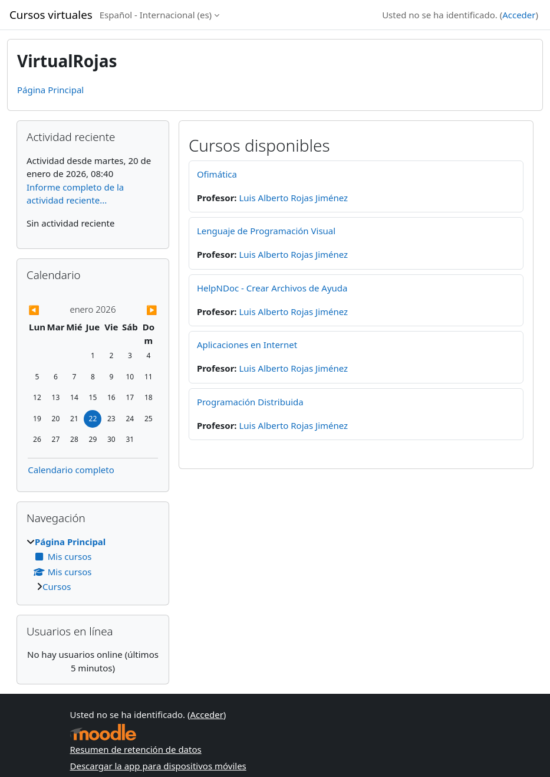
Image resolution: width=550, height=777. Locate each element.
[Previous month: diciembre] (47, 310)
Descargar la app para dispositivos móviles (158, 766)
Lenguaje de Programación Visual (266, 231)
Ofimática (217, 174)
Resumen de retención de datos (136, 749)
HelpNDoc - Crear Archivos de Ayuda (272, 288)
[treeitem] (93, 564)
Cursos (56, 586)
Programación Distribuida (250, 402)
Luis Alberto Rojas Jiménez (293, 198)
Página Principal (50, 90)
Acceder (518, 15)
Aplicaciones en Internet (247, 344)
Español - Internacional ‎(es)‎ (156, 15)
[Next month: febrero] (138, 310)
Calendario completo (71, 470)
